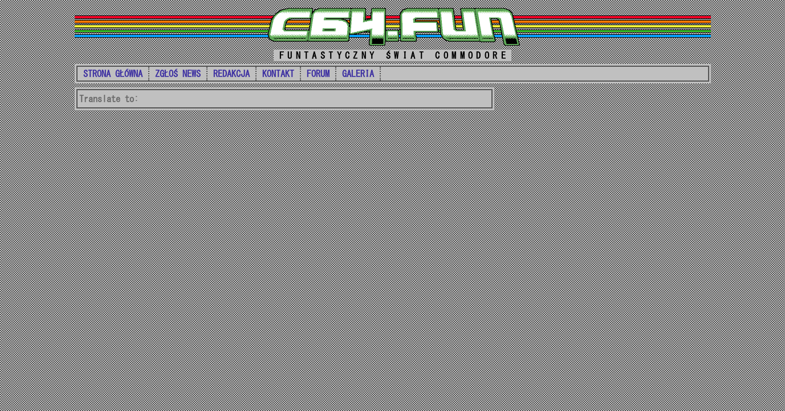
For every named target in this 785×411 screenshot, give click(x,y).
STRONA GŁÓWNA (113, 73)
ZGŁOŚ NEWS (178, 73)
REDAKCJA (231, 73)
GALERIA (358, 73)
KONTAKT (278, 73)
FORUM (318, 73)
